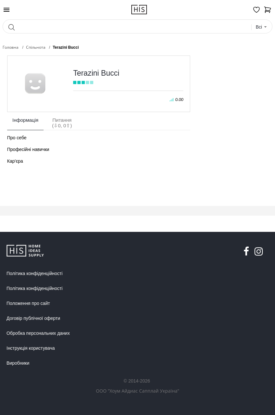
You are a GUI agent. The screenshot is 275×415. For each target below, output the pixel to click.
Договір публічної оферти (33, 318)
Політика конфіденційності (34, 273)
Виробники (18, 363)
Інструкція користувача (31, 348)
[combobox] (261, 27)
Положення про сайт (28, 303)
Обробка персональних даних (38, 333)
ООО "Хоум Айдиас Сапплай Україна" (137, 391)
